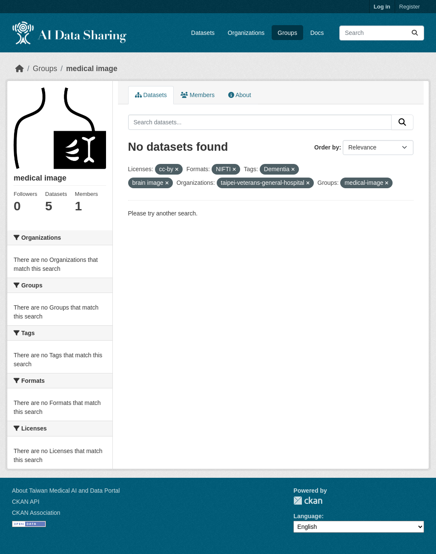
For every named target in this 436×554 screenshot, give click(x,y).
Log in (382, 6)
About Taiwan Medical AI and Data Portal (66, 490)
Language (307, 516)
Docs (317, 32)
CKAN (307, 500)
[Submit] (414, 33)
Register (409, 6)
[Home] (19, 68)
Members (198, 95)
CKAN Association (36, 512)
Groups (287, 32)
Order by (326, 147)
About (239, 95)
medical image (92, 68)
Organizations (246, 32)
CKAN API (26, 501)
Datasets (203, 32)
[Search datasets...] (381, 33)
